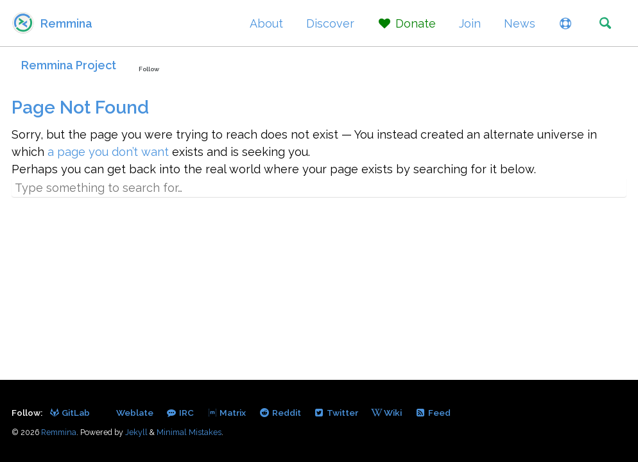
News (519, 23)
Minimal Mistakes (189, 432)
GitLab (69, 412)
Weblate (133, 412)
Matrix (226, 412)
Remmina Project (68, 65)
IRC (180, 412)
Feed (432, 412)
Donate (406, 23)
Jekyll (136, 432)
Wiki (386, 412)
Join (470, 23)
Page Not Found (80, 107)
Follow (149, 69)
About (266, 23)
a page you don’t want (108, 151)
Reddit (279, 412)
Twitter (336, 412)
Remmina (66, 23)
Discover (330, 23)
